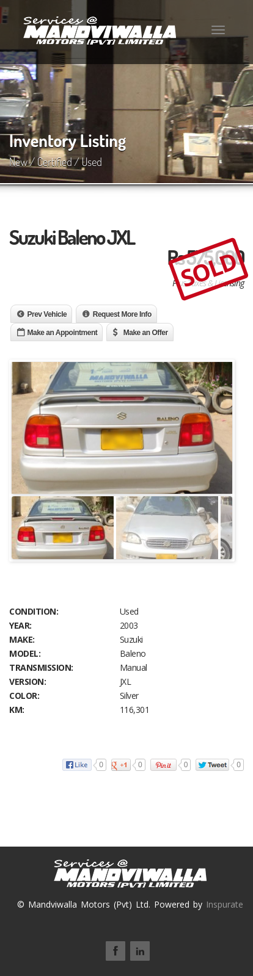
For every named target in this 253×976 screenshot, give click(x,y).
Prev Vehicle (47, 314)
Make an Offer (145, 332)
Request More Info (122, 314)
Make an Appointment (63, 332)
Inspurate (224, 904)
